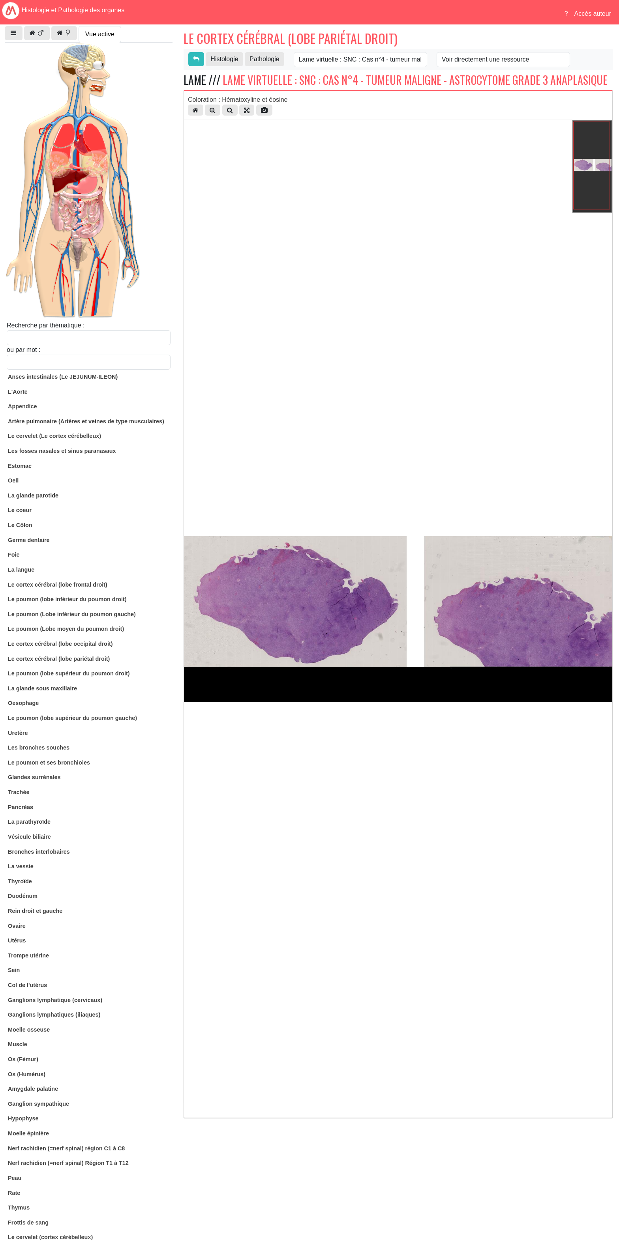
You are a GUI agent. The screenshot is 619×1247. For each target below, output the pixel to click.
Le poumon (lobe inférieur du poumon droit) (67, 599)
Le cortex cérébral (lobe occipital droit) (60, 644)
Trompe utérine (28, 955)
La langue (21, 569)
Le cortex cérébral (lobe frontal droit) (57, 584)
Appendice (22, 406)
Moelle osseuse (29, 1029)
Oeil (13, 480)
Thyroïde (20, 881)
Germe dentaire (29, 540)
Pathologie (264, 59)
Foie (14, 555)
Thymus (19, 1207)
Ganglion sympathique (38, 1104)
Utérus (17, 940)
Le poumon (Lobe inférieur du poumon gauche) (72, 614)
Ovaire (17, 926)
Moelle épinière (28, 1133)
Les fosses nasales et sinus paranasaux (62, 451)
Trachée (18, 792)
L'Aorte (18, 392)
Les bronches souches (38, 747)
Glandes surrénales (34, 777)
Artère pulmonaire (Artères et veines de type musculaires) (86, 421)
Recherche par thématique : (45, 325)
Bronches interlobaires (39, 852)
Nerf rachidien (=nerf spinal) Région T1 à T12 (68, 1163)
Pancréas (20, 807)
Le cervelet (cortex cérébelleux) (50, 1237)
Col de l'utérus (27, 985)
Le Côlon (20, 525)
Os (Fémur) (23, 1059)
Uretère (18, 733)
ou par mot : (23, 349)
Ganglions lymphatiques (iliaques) (54, 1014)
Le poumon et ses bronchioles (49, 762)
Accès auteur (592, 13)
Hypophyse (23, 1118)
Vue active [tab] (99, 34)
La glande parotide (33, 495)
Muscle (17, 1044)
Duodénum (23, 896)
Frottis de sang (28, 1222)
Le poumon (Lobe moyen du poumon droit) (66, 629)
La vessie (21, 866)
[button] (14, 33)
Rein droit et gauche (35, 911)
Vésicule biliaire (29, 837)
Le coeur (20, 510)
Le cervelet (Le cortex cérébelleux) (54, 436)
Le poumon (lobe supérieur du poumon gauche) (72, 718)
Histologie (224, 59)
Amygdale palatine (33, 1089)
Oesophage (23, 703)
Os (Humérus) (26, 1074)
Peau (14, 1178)
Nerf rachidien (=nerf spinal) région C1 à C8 (66, 1148)
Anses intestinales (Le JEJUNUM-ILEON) (63, 377)
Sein (14, 970)
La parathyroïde (29, 822)
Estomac (20, 466)
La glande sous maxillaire (42, 688)
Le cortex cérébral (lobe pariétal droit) (59, 659)
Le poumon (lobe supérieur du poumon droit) (69, 673)
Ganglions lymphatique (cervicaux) (55, 1000)
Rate (14, 1193)
